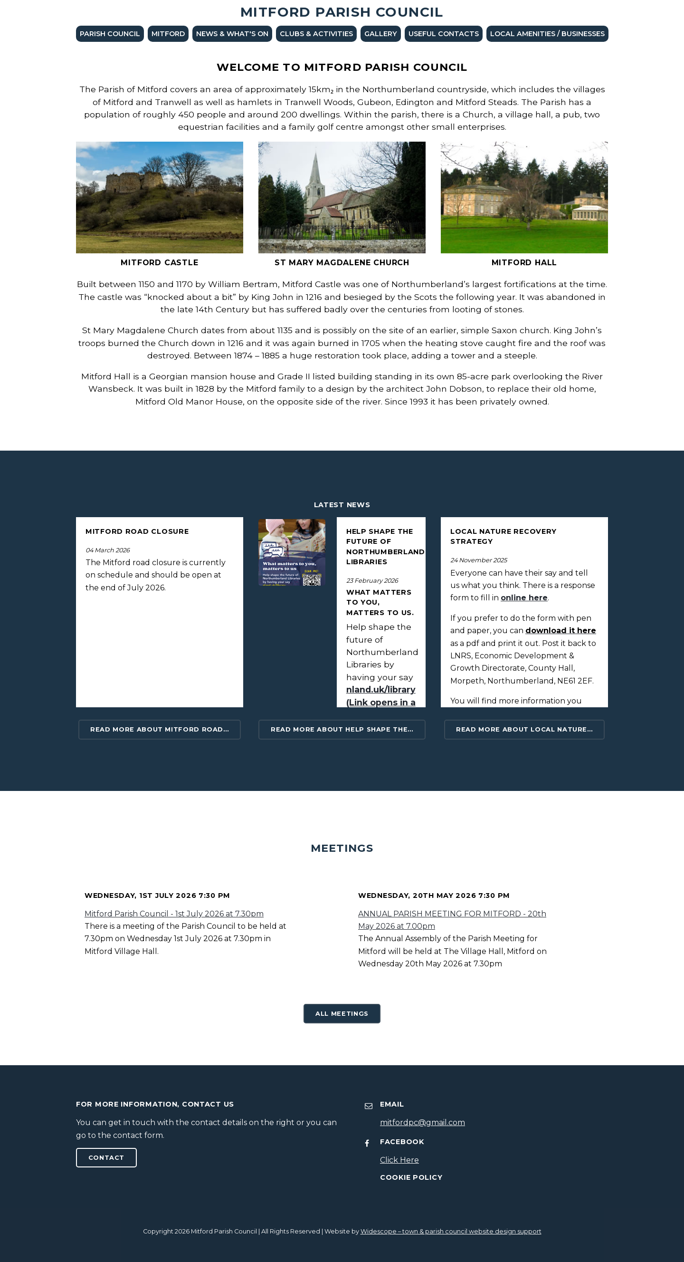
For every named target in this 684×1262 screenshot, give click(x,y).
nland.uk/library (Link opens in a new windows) (381, 702)
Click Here (399, 1160)
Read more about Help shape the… (342, 729)
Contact (106, 1157)
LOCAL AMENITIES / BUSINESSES (547, 33)
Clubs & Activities (316, 33)
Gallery (380, 33)
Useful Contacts (443, 33)
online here (524, 597)
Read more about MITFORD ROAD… (159, 729)
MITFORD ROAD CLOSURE (137, 531)
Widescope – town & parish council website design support (451, 1231)
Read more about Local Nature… (524, 729)
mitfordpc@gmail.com (422, 1122)
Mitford (168, 33)
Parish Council (110, 33)
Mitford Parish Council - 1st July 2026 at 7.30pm (174, 913)
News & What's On (232, 33)
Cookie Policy (411, 1177)
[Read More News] (291, 552)
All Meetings (342, 1013)
